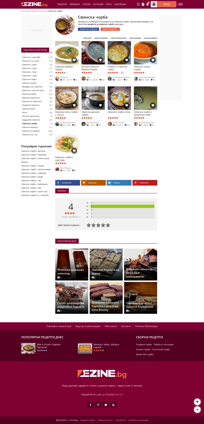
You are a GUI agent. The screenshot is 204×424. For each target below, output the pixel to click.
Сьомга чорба (143, 349)
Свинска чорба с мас (31, 187)
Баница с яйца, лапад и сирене (106, 346)
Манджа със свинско (32, 87)
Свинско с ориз (29, 64)
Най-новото (111, 326)
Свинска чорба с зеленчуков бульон (35, 160)
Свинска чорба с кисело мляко (36, 169)
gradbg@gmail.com (112, 394)
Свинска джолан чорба (90, 113)
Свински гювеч (29, 79)
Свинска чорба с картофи (64, 158)
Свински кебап (29, 94)
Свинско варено (30, 127)
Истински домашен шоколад (70, 271)
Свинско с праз (29, 68)
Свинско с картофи (31, 57)
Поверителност (105, 420)
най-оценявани (150, 38)
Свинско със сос (30, 134)
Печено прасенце (30, 116)
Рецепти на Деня (88, 29)
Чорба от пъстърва (163, 344)
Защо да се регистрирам (87, 326)
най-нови (87, 38)
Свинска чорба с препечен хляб (143, 113)
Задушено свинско (31, 120)
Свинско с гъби (29, 76)
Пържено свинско (30, 105)
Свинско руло (28, 109)
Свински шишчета (31, 98)
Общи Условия (87, 420)
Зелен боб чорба (144, 354)
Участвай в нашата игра (58, 326)
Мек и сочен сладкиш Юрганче (48, 346)
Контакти (126, 326)
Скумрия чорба (144, 344)
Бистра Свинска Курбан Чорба (90, 68)
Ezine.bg (25, 11)
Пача (24, 112)
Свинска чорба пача (119, 111)
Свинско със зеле (30, 61)
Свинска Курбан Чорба (64, 68)
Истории (98, 4)
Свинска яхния (29, 83)
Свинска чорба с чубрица (33, 173)
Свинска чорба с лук (31, 180)
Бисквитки (121, 420)
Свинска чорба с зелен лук (34, 191)
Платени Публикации (146, 326)
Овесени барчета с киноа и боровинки (139, 305)
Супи (43, 11)
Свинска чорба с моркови (33, 154)
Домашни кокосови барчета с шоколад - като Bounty (106, 306)
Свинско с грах (29, 72)
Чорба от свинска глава (117, 68)
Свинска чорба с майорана (34, 184)
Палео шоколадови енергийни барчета (70, 305)
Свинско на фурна (31, 131)
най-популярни (101, 38)
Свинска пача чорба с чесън (66, 113)
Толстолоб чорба (161, 349)
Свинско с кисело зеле (33, 90)
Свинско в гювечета (32, 101)
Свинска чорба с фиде (32, 176)
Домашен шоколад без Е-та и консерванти (139, 272)
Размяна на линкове (138, 420)
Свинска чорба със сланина (35, 195)
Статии (86, 4)
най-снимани (135, 38)
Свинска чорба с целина (33, 151)
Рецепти (62, 4)
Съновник (120, 4)
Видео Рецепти (110, 29)
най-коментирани (119, 38)
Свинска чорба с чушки (32, 165)
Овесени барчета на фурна (105, 271)
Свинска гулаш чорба (142, 68)
